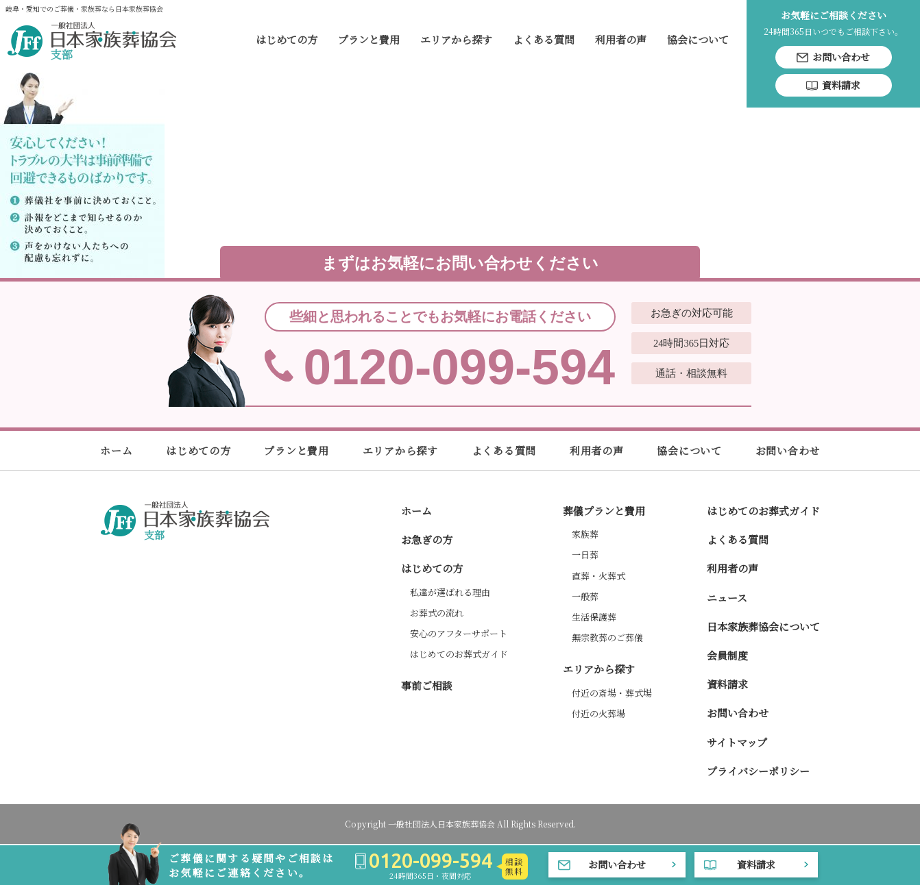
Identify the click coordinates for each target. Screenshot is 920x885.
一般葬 (585, 596)
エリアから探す (456, 39)
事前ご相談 (426, 685)
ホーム (116, 450)
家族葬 (585, 533)
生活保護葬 (594, 616)
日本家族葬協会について (763, 626)
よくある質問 (543, 39)
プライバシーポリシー (758, 771)
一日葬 (585, 554)
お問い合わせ (788, 450)
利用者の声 (620, 39)
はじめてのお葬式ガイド (459, 653)
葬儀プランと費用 (604, 510)
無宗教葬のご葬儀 (607, 637)
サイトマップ (737, 742)
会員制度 (727, 655)
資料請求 (727, 684)
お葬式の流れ (436, 612)
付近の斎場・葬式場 (612, 692)
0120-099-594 (460, 349)
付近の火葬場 (598, 713)
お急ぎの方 (426, 539)
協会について (698, 39)
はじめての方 (286, 39)
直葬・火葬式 (598, 575)
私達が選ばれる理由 (450, 592)
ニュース (727, 597)
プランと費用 (369, 39)
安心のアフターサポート (458, 633)
